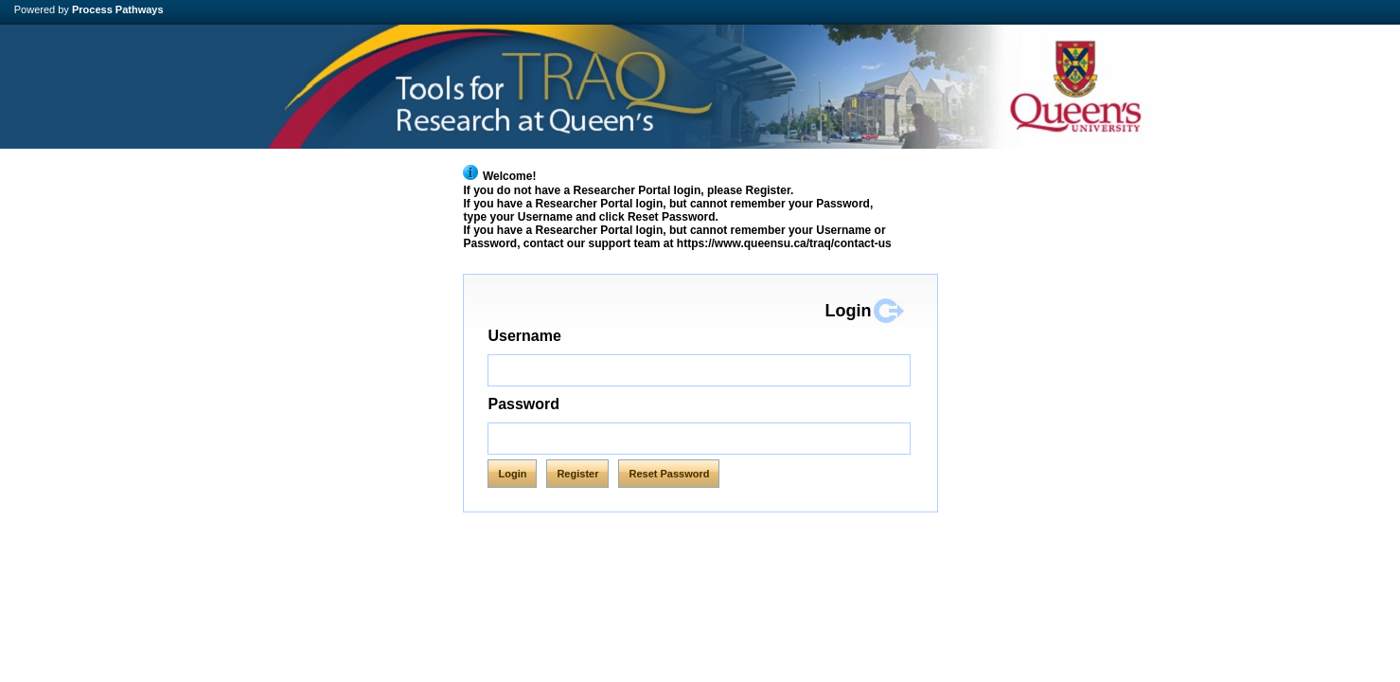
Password (523, 404)
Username (564, 336)
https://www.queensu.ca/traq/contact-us (784, 243)
